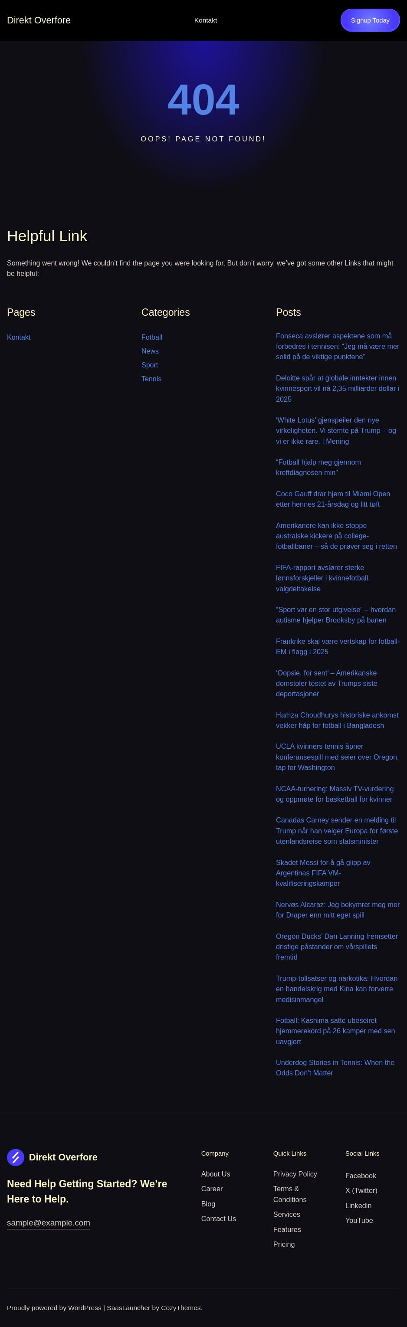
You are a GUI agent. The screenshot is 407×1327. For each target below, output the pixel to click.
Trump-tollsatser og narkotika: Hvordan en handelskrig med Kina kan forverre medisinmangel (336, 988)
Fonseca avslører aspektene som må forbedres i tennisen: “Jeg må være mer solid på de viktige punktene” (338, 346)
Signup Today (370, 20)
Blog (208, 1204)
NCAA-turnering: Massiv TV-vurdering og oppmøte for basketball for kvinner (335, 794)
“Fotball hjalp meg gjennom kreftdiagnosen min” (318, 467)
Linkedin (358, 1205)
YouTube (359, 1220)
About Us (215, 1174)
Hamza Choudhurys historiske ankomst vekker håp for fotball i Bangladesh (337, 720)
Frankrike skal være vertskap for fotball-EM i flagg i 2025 (338, 646)
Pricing (284, 1244)
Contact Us (218, 1218)
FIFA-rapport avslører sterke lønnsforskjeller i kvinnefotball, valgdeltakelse (323, 578)
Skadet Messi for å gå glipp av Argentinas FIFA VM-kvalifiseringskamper (323, 873)
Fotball (151, 337)
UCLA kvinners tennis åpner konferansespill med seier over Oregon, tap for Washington (337, 756)
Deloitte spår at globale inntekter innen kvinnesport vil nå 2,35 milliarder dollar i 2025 (338, 388)
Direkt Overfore (39, 20)
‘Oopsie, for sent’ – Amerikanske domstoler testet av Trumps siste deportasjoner (326, 683)
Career (212, 1189)
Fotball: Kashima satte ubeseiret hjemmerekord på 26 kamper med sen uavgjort (335, 1030)
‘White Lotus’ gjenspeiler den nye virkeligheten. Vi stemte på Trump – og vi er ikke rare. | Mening (336, 430)
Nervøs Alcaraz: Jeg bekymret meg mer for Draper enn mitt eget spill (338, 910)
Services (286, 1214)
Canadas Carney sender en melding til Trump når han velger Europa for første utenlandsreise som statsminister (337, 830)
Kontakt (205, 20)
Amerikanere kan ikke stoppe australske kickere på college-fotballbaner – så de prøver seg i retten (336, 535)
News (150, 351)
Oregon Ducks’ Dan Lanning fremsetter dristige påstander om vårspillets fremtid (337, 946)
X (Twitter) (361, 1190)
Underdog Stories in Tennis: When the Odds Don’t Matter (335, 1067)
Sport (149, 365)
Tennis (151, 379)
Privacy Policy (295, 1174)
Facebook (360, 1176)
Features (287, 1229)
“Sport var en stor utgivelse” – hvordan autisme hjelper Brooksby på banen (336, 615)
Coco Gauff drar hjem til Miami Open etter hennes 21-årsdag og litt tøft (333, 499)
